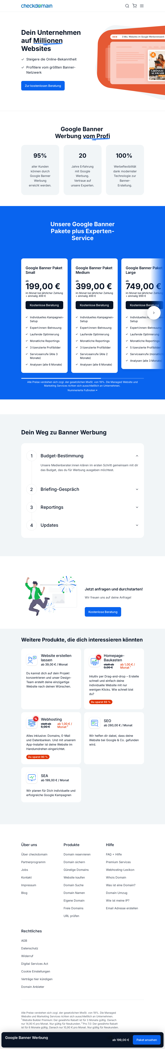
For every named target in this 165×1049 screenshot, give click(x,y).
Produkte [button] (71, 845)
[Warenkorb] (134, 6)
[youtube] (40, 1036)
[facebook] (23, 1036)
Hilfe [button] (110, 845)
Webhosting (51, 719)
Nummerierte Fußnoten (81, 390)
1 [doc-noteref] (130, 666)
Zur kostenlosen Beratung (43, 86)
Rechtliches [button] (31, 931)
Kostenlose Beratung (44, 305)
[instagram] (32, 1036)
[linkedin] (49, 1036)
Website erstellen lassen (56, 657)
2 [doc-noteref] (67, 725)
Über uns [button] (29, 845)
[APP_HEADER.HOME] (36, 6)
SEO (107, 721)
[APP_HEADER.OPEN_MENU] (141, 6)
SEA (44, 776)
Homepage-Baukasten (114, 657)
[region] (82, 313)
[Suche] (127, 6)
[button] (83, 456)
